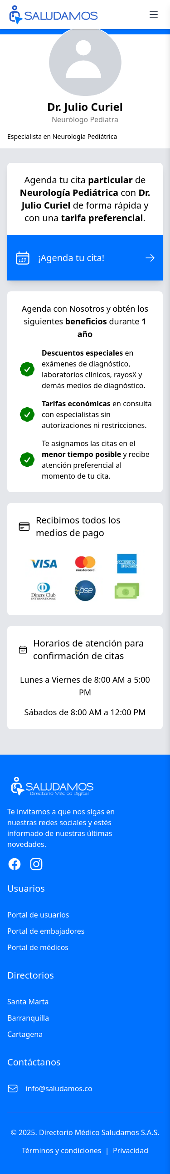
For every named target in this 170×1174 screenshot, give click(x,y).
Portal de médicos (37, 947)
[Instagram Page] (36, 864)
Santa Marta (28, 1002)
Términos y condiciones (62, 1150)
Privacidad (130, 1150)
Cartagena (25, 1034)
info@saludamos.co (59, 1088)
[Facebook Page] (14, 864)
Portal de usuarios (38, 915)
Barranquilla (28, 1018)
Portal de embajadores (45, 931)
